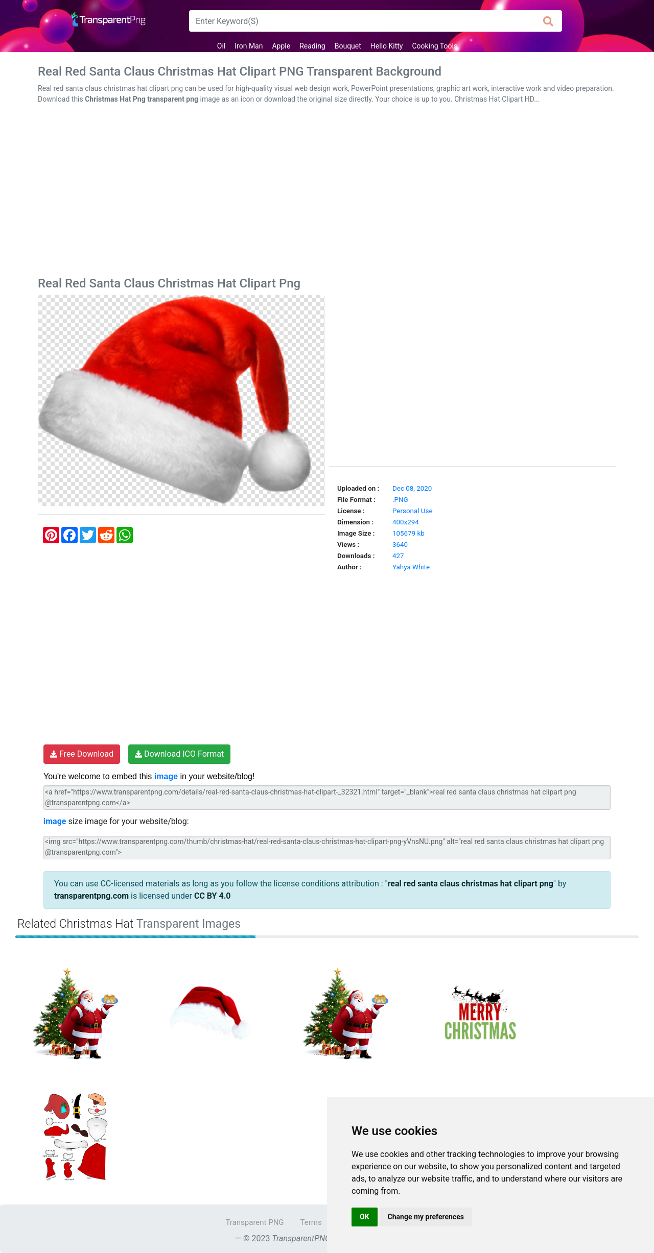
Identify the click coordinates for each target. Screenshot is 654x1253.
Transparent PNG (254, 1222)
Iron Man (249, 46)
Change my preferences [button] (426, 1217)
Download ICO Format (179, 754)
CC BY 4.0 (212, 896)
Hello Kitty (386, 46)
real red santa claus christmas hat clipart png (470, 883)
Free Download (81, 754)
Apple (281, 46)
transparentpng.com (91, 896)
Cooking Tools (435, 46)
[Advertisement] (327, 192)
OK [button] (364, 1217)
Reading (312, 46)
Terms (311, 1222)
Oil (221, 46)
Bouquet (348, 46)
